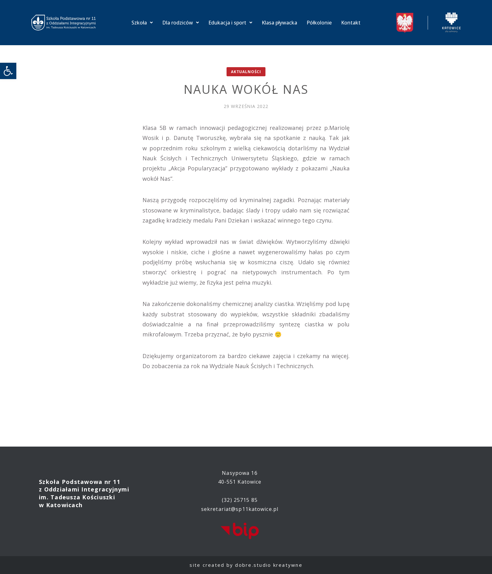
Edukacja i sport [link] (230, 22)
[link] (8, 71)
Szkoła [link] (142, 22)
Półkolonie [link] (319, 22)
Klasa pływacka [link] (279, 22)
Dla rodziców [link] (180, 22)
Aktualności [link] (246, 71)
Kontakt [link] (351, 22)
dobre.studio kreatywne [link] (268, 565)
